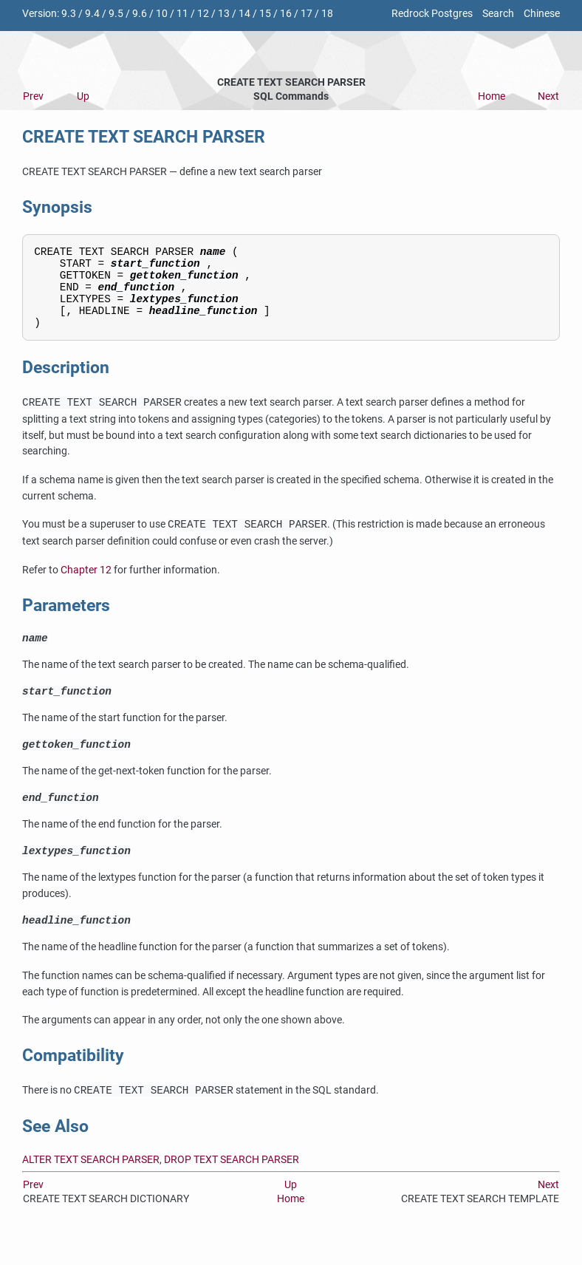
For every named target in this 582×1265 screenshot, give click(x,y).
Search (498, 13)
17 (306, 13)
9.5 (116, 13)
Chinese (542, 13)
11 (182, 13)
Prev (33, 96)
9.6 (139, 13)
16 (286, 13)
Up (83, 96)
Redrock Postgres (432, 13)
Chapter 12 (86, 585)
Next (548, 96)
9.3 (68, 13)
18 (327, 13)
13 (224, 13)
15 (265, 13)
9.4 (92, 13)
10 (162, 13)
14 (244, 13)
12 (203, 13)
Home (491, 96)
